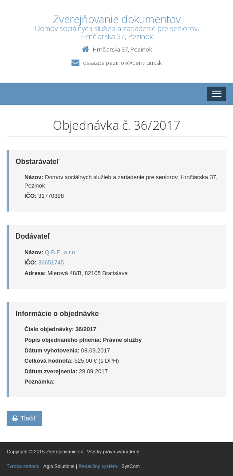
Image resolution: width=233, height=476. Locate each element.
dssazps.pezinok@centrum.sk (122, 63)
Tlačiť (24, 418)
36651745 (51, 262)
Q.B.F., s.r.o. (61, 252)
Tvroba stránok (23, 466)
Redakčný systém (98, 466)
